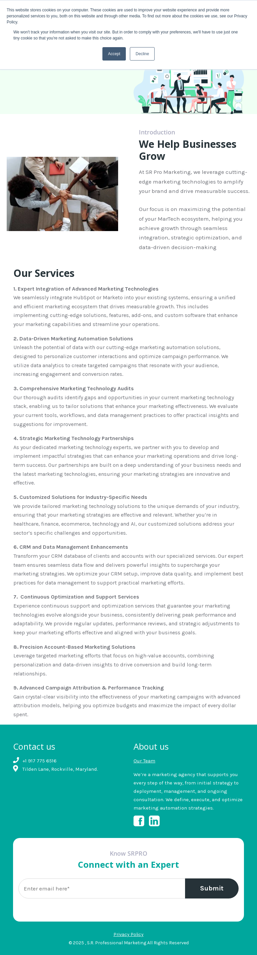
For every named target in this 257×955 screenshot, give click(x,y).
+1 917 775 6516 (39, 761)
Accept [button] (114, 53)
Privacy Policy (128, 934)
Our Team (144, 761)
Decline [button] (142, 53)
